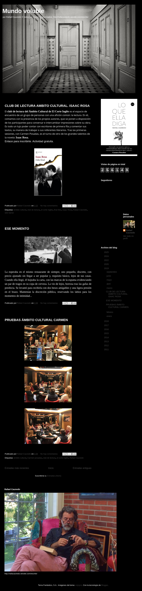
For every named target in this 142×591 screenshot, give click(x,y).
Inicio (51, 468)
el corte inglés (47, 210)
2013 (106, 341)
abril (108, 284)
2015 (106, 333)
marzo (109, 288)
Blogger (104, 585)
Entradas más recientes (17, 468)
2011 (106, 349)
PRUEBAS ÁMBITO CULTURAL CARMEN (36, 320)
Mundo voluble (23, 11)
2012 (106, 345)
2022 (106, 260)
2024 (106, 256)
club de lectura (33, 210)
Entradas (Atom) (54, 476)
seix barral (9, 213)
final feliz (57, 210)
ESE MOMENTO (17, 228)
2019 (106, 268)
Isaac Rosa (67, 210)
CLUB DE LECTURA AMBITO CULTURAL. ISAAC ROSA (47, 106)
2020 (106, 264)
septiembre (111, 272)
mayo (109, 280)
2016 (106, 329)
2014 (106, 337)
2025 (106, 252)
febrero (110, 312)
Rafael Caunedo (80, 210)
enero (109, 316)
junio (108, 276)
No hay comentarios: (49, 206)
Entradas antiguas (82, 468)
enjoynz (78, 585)
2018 (106, 321)
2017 (106, 325)
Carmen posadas (34, 458)
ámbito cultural (20, 210)
